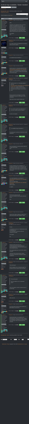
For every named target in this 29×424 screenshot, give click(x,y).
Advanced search (3, 8)
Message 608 (11, 261)
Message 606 (11, 222)
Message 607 (11, 242)
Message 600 (11, 124)
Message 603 (11, 175)
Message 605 (11, 223)
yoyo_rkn (3, 20)
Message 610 (11, 294)
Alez (2, 55)
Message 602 (11, 163)
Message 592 (11, 20)
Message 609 (11, 275)
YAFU (3, 1)
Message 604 (11, 192)
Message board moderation (5, 12)
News (8, 11)
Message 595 (11, 79)
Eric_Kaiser (4, 222)
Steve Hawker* (4, 78)
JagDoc (2, 175)
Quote (23, 37)
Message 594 (11, 55)
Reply (20, 37)
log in (11, 15)
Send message (4, 29)
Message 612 (11, 314)
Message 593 (11, 40)
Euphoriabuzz (3, 40)
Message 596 (11, 78)
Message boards (3, 11)
